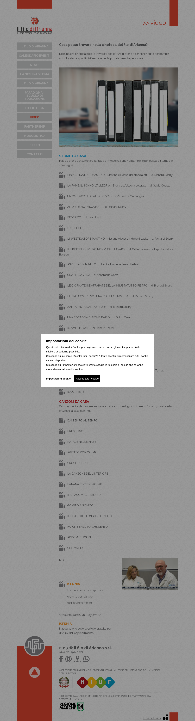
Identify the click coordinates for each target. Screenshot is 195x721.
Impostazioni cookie (58, 378)
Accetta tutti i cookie (87, 378)
